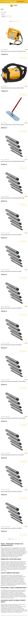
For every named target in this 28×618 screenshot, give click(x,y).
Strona (10, 21)
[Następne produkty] (16, 539)
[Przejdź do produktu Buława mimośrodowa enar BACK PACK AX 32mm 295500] (14, 403)
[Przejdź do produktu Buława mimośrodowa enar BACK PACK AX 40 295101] (14, 440)
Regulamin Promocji (14, 2)
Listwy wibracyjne (4, 122)
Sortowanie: (3, 14)
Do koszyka (23, 58)
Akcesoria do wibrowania (5, 269)
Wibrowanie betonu (4, 49)
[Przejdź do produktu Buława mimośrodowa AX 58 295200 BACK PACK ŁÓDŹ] (14, 183)
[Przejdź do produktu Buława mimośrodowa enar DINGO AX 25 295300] (14, 476)
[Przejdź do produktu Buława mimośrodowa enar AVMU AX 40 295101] (14, 256)
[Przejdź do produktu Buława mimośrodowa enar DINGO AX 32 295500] (14, 513)
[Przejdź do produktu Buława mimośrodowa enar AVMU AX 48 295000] (14, 293)
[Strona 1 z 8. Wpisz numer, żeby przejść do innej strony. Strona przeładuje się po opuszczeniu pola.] (13, 21)
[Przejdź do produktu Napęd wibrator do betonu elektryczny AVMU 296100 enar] (14, 36)
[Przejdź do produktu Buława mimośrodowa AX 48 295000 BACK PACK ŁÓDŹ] (14, 146)
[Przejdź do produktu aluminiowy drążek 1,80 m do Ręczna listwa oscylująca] (14, 110)
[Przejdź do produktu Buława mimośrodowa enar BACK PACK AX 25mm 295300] (14, 366)
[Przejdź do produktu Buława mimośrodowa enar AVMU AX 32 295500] (14, 220)
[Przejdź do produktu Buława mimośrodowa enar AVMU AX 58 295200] (14, 330)
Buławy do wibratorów (5, 159)
